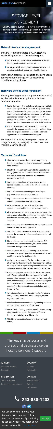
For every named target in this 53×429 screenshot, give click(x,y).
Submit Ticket (33, 380)
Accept (45, 418)
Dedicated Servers (9, 366)
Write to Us (32, 387)
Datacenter (32, 370)
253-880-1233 (36, 399)
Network (30, 366)
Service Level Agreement (11, 384)
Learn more (30, 425)
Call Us (30, 384)
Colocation (5, 370)
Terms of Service (8, 380)
